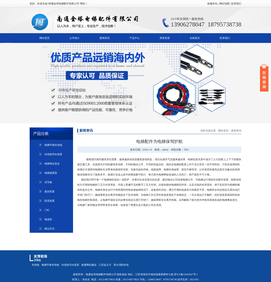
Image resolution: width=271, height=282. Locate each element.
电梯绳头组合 (52, 163)
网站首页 (44, 38)
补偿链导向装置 (53, 154)
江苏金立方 (105, 264)
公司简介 (74, 38)
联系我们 (225, 38)
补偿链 (35, 264)
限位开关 (49, 228)
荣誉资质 (165, 38)
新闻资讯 (105, 38)
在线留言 (195, 38)
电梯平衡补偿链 (53, 145)
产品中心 (135, 38)
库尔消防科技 (121, 264)
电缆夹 (48, 219)
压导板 (48, 182)
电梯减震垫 (50, 172)
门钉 (47, 210)
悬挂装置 (49, 191)
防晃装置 (49, 200)
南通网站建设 (89, 264)
